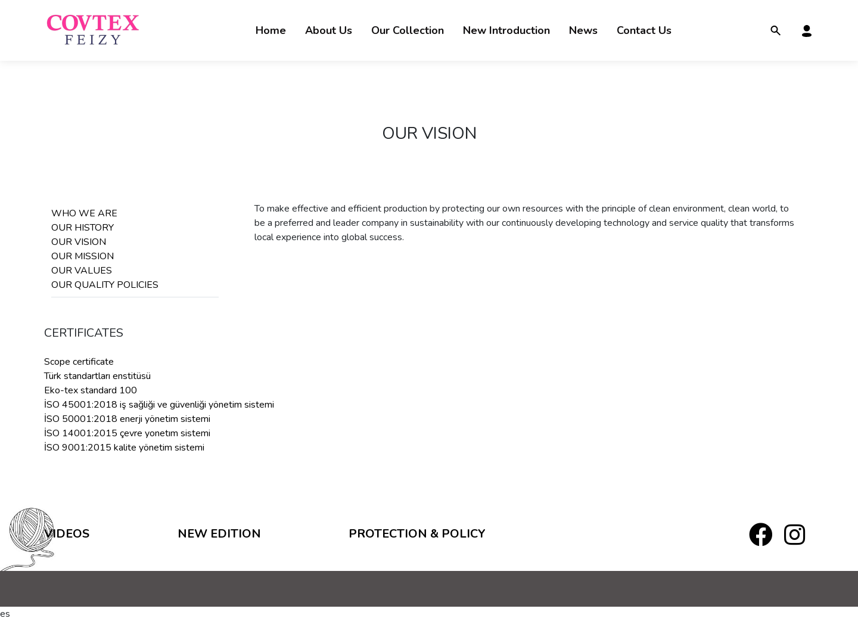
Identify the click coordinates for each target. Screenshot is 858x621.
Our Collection (407, 30)
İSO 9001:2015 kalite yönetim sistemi (124, 447)
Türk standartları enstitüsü (97, 376)
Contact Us (644, 30)
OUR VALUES (81, 270)
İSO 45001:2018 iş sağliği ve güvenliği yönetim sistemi (159, 404)
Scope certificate (79, 361)
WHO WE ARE (84, 213)
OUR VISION (78, 242)
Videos (66, 534)
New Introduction (506, 30)
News (583, 30)
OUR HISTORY (82, 227)
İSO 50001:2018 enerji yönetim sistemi (127, 419)
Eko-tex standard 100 (90, 390)
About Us (328, 30)
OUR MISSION (82, 256)
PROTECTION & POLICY (417, 534)
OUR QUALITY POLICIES (104, 284)
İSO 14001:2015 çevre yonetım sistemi (127, 433)
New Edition (219, 534)
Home (271, 30)
